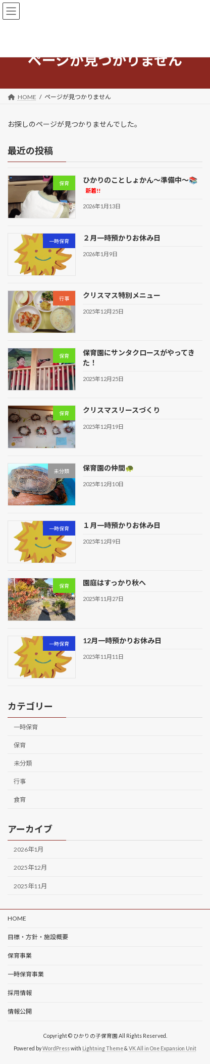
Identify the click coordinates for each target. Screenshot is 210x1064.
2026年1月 (28, 849)
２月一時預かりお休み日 (122, 237)
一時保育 (26, 726)
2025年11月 (30, 885)
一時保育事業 (26, 974)
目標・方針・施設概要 (38, 937)
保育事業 (20, 955)
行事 (20, 781)
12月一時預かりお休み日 (122, 640)
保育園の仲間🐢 (108, 468)
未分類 (23, 763)
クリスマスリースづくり (121, 410)
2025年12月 (30, 867)
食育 (20, 799)
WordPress (56, 1048)
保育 (20, 744)
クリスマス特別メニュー (122, 295)
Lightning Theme (102, 1048)
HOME (17, 918)
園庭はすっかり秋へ (114, 582)
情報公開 (20, 1011)
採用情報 (20, 993)
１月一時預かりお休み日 (122, 525)
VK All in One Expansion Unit (162, 1048)
